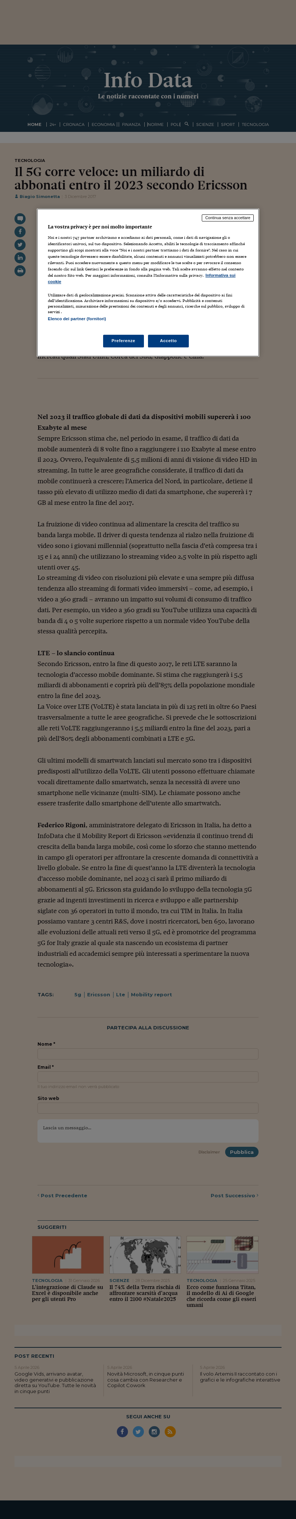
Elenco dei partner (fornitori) (77, 319)
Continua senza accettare (227, 218)
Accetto (168, 340)
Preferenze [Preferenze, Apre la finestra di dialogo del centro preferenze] (123, 340)
